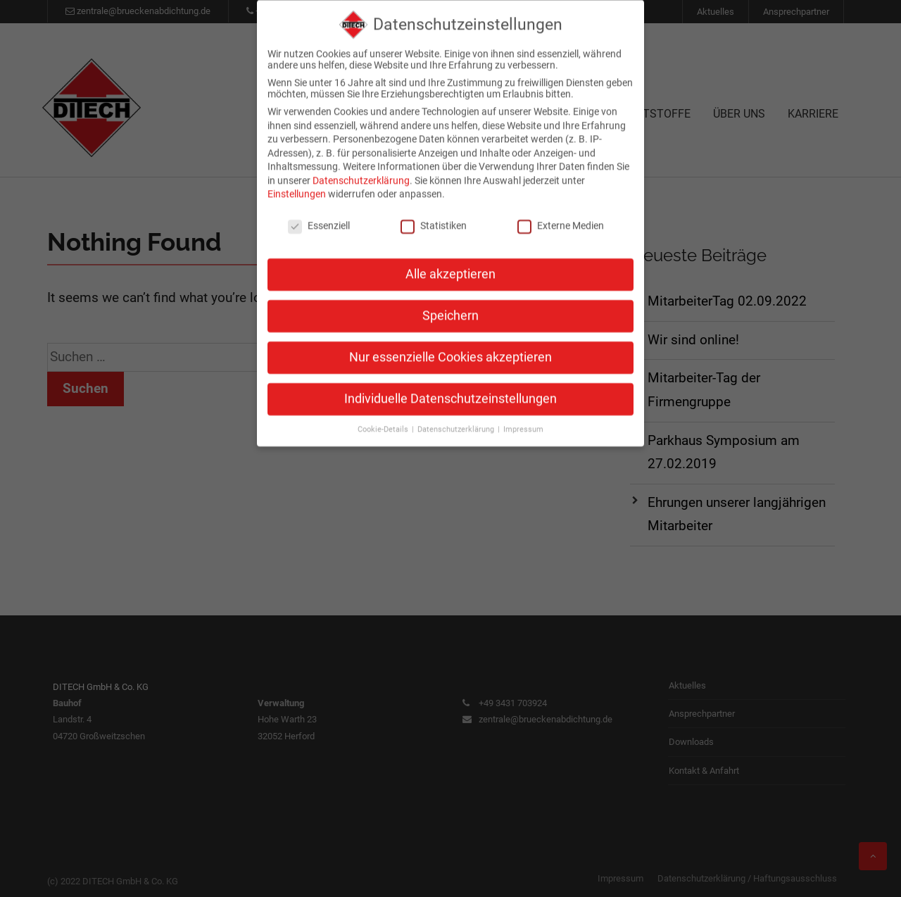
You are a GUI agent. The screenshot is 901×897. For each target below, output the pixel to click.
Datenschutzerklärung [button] (456, 415)
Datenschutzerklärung (361, 166)
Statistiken (434, 212)
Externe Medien (560, 212)
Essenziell (319, 212)
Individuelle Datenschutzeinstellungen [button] (450, 385)
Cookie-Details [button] (384, 415)
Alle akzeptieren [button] (450, 261)
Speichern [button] (450, 303)
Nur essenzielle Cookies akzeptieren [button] (450, 344)
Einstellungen (296, 181)
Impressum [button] (523, 415)
